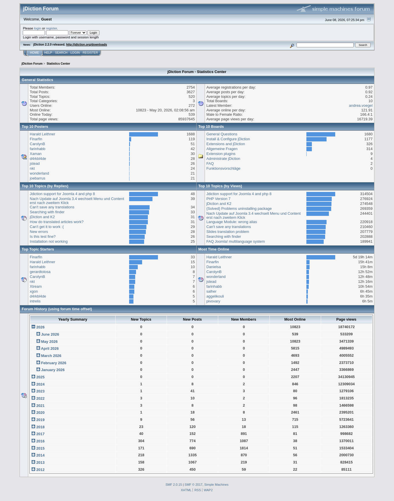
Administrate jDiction (223, 158)
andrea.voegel (361, 105)
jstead (34, 163)
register (51, 28)
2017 (40, 434)
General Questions (221, 134)
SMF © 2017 (193, 484)
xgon (34, 291)
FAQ (210, 163)
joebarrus (37, 178)
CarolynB (37, 144)
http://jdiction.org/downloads (86, 44)
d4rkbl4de (38, 158)
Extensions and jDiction (225, 144)
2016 (40, 441)
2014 (40, 455)
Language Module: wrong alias (231, 222)
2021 (40, 405)
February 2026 (53, 363)
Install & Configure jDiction (228, 139)
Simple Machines (216, 484)
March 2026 (51, 356)
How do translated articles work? (57, 222)
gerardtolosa (40, 272)
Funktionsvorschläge (223, 168)
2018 (40, 427)
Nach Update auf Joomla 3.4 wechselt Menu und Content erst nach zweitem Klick (77, 201)
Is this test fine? (43, 236)
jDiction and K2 (42, 217)
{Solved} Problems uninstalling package (239, 208)
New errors (39, 231)
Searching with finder (47, 212)
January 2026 (53, 370)
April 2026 (50, 348)
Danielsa (213, 267)
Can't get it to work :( (47, 227)
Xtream (36, 286)
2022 (40, 398)
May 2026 (49, 341)
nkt (32, 168)
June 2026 (50, 334)
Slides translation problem (227, 231)
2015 (40, 448)
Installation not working (48, 241)
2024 (40, 384)
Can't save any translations (52, 207)
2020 (40, 412)
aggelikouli (215, 296)
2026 (40, 327)
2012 (40, 470)
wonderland (39, 173)
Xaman (36, 154)
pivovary (213, 301)
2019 (40, 420)
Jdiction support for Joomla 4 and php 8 (62, 194)
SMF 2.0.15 (173, 484)
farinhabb (37, 149)
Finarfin (36, 139)
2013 (40, 462)
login (37, 28)
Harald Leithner (42, 134)
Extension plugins (220, 154)
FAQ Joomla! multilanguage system (235, 241)
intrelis (35, 301)
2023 (40, 391)
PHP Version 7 (218, 199)
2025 (40, 377)
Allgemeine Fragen (221, 149)
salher (211, 291)
